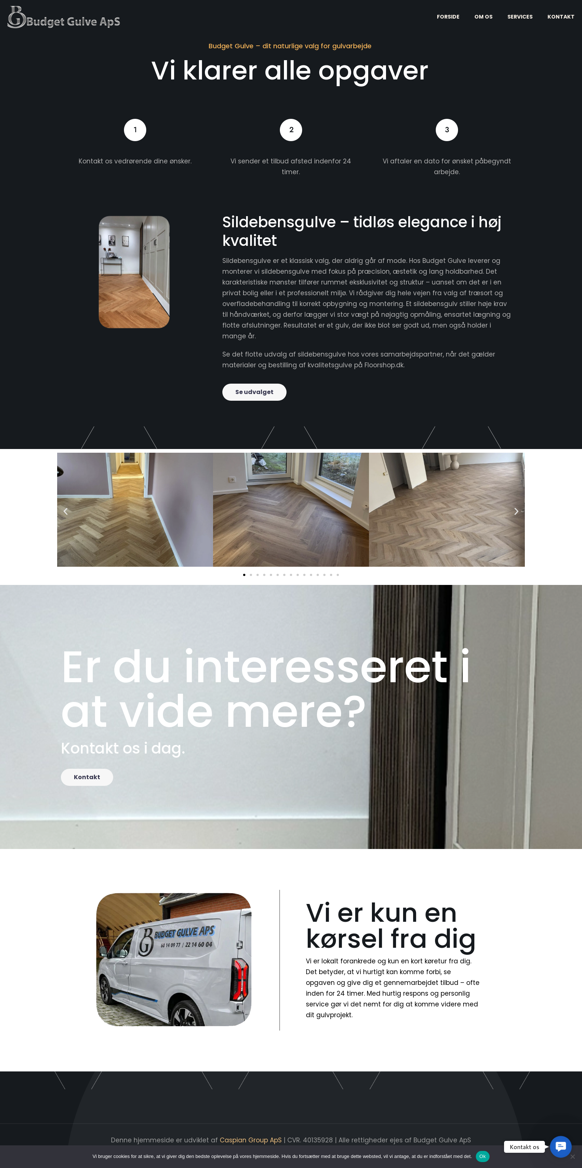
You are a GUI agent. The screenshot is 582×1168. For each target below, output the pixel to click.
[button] (65, 511)
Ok (483, 1156)
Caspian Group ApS (252, 1140)
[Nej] (572, 1156)
